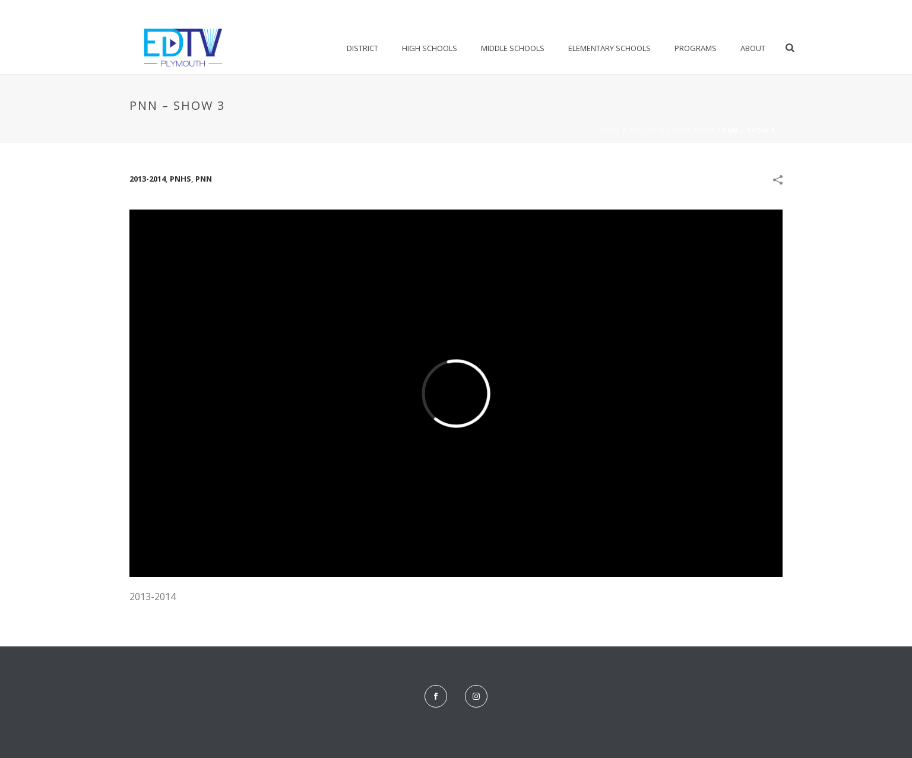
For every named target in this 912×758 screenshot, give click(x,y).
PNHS (682, 130)
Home (609, 130)
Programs (695, 48)
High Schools (429, 48)
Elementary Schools (609, 48)
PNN (707, 130)
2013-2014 (646, 130)
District (362, 48)
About (752, 48)
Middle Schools (512, 48)
